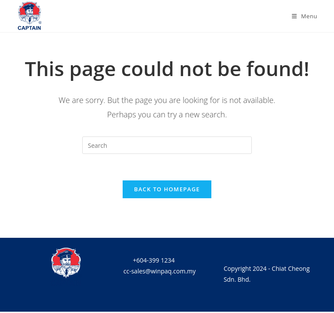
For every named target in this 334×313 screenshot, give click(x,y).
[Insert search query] (167, 145)
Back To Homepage (167, 189)
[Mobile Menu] (304, 16)
